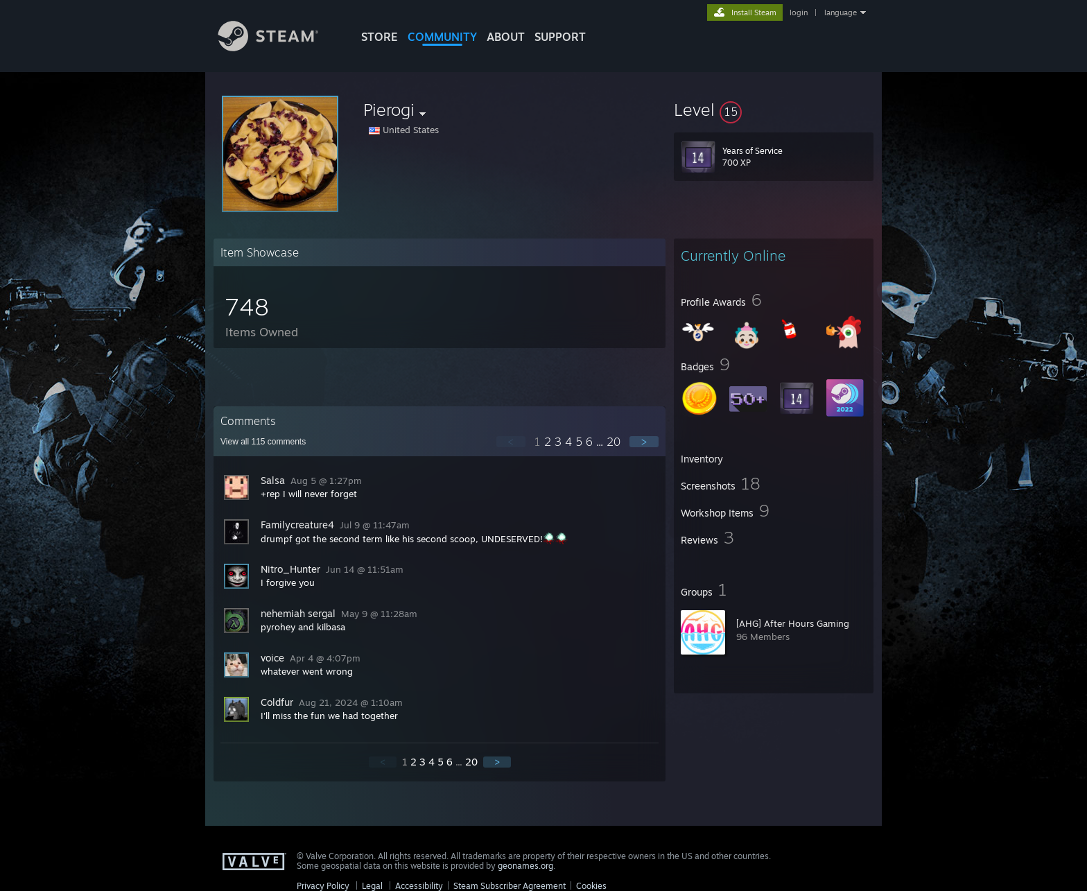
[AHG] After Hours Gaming (792, 623)
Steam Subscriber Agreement (509, 886)
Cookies (591, 886)
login (799, 12)
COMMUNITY (442, 37)
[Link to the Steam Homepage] (279, 47)
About (506, 37)
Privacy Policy (323, 886)
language (840, 12)
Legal (372, 886)
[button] (773, 109)
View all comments (263, 442)
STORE (379, 37)
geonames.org (525, 865)
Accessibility (419, 886)
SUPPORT (560, 37)
